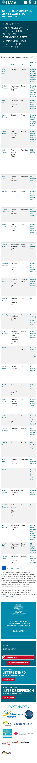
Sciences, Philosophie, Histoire (33, 230)
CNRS (31, 428)
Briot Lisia (4, 191)
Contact (6, 645)
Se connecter (11, 657)
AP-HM (32, 331)
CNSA (32, 385)
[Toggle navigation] (25, 2)
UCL (31, 366)
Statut (13, 65)
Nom (3, 65)
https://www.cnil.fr (7, 596)
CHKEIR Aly (5, 315)
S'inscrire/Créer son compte (18, 663)
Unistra (32, 505)
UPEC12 (32, 525)
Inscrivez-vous (9, 679)
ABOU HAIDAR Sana (4, 71)
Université (33, 131)
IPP (31, 298)
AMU (31, 244)
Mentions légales (9, 649)
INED (31, 150)
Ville (22, 65)
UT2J (31, 544)
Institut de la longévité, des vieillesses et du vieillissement (17, 13)
